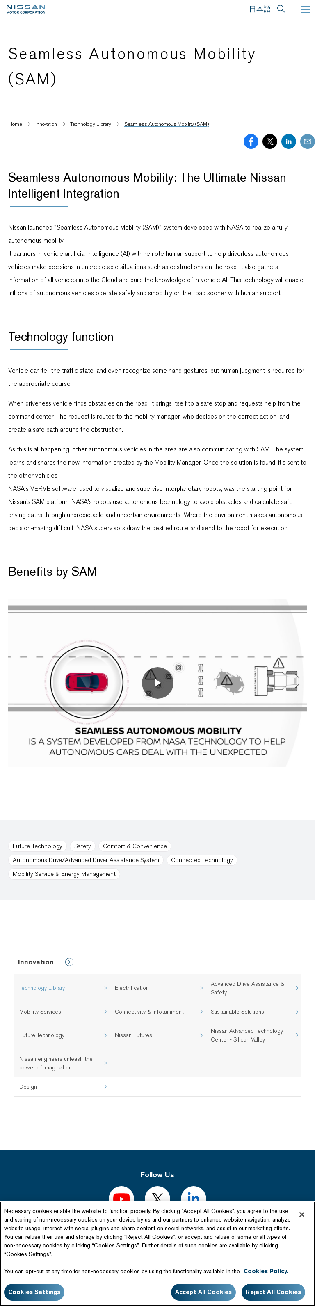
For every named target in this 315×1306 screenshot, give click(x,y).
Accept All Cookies (203, 1292)
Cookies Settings (34, 1292)
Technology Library (42, 987)
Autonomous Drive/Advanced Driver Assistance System (86, 860)
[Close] (302, 1215)
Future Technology (37, 846)
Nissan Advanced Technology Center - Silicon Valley (247, 1035)
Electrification (132, 987)
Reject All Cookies (273, 1292)
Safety (82, 846)
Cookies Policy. (266, 1271)
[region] (157, 1253)
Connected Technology (202, 860)
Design (28, 1086)
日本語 (260, 9)
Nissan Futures (133, 1035)
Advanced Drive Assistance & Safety (247, 988)
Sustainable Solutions (237, 1011)
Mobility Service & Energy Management (64, 874)
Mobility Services (40, 1011)
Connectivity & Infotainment (149, 1011)
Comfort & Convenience (135, 846)
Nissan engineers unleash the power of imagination (56, 1063)
